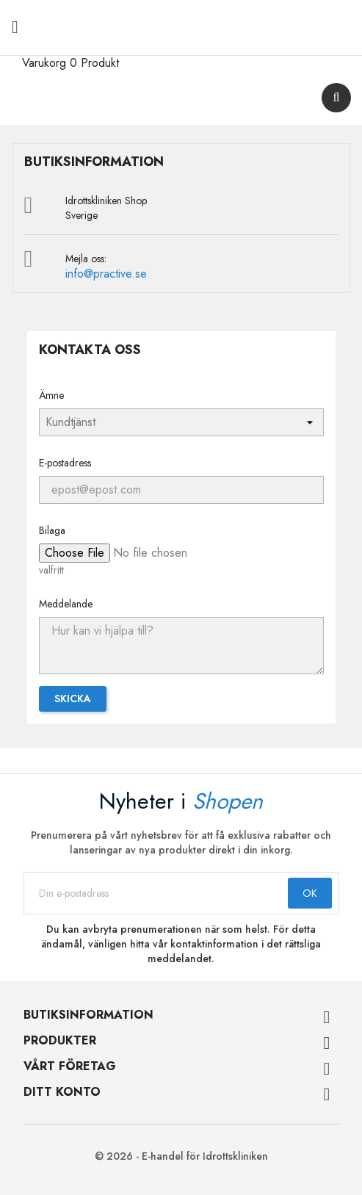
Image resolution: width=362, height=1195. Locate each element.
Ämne (51, 395)
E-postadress (65, 462)
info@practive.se (106, 274)
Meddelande (66, 603)
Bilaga (52, 530)
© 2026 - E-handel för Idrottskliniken (181, 1156)
